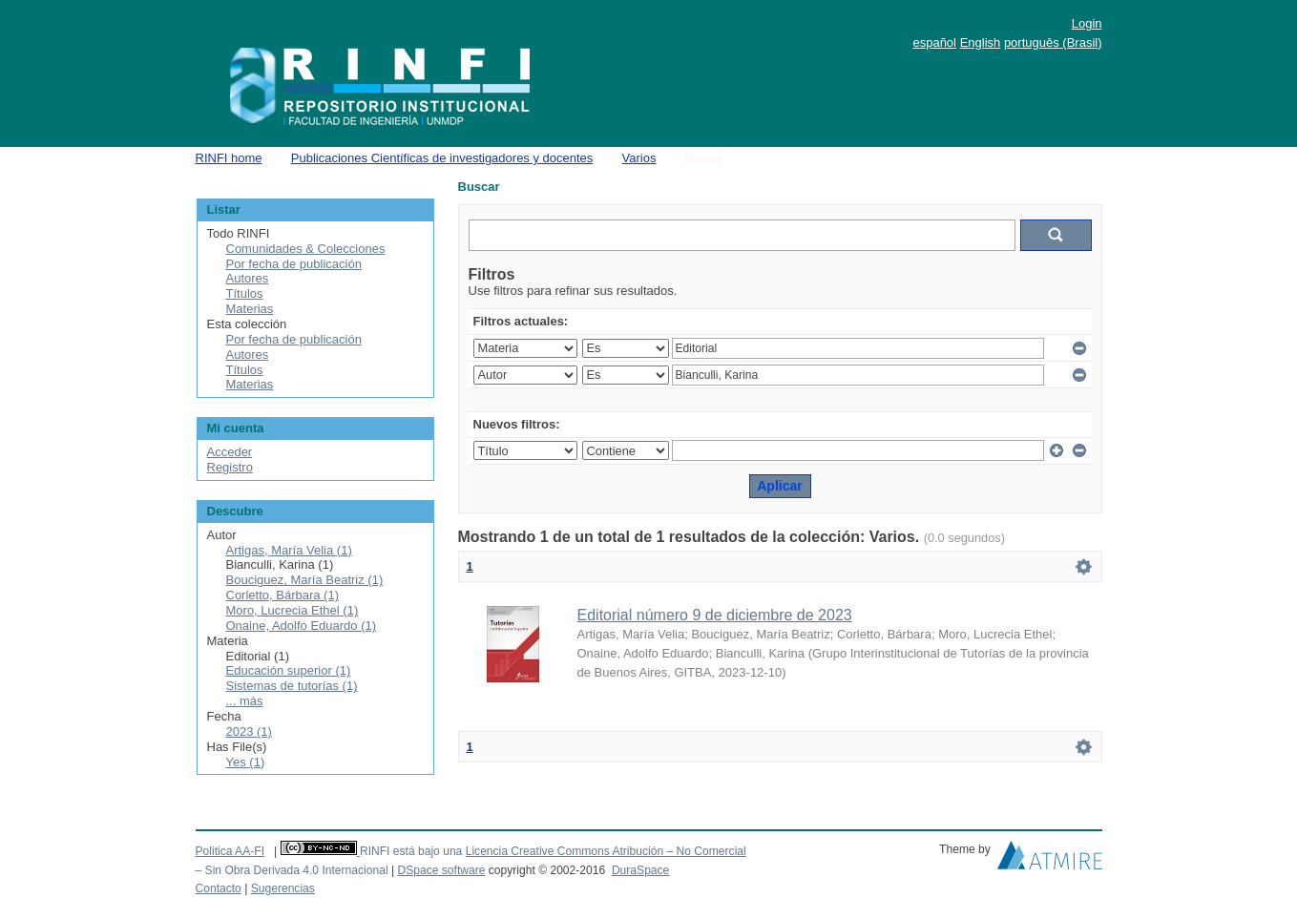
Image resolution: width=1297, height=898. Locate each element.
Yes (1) (245, 762)
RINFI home (229, 158)
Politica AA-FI (230, 851)
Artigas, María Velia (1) (289, 550)
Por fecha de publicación (294, 264)
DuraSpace (640, 870)
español (934, 42)
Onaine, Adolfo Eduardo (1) (301, 625)
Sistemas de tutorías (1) (292, 686)
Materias (250, 309)
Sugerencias (283, 888)
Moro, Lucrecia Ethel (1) (292, 610)
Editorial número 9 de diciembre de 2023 (714, 615)
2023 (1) (249, 731)
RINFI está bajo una (411, 851)
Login (1087, 23)
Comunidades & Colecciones (306, 248)
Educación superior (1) (288, 670)
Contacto (218, 888)
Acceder (230, 452)
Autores (247, 278)
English (980, 42)
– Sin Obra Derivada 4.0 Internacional (292, 870)
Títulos (244, 293)
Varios (639, 158)
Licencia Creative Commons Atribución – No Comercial (606, 851)
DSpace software (441, 870)
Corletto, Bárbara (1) (283, 595)
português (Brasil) (1053, 42)
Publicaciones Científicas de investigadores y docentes (442, 158)
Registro (230, 467)
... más (244, 701)
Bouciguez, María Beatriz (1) (305, 580)
